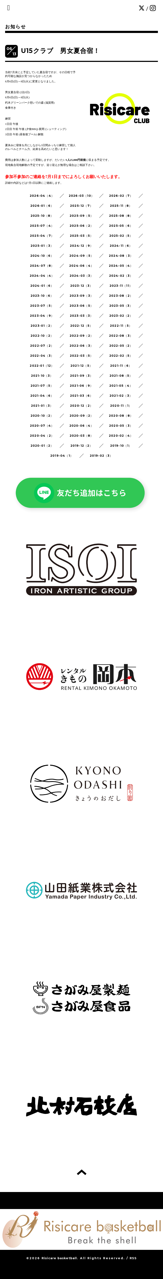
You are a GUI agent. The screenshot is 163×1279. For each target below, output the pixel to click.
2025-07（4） (42, 226)
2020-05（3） (121, 426)
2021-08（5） (121, 376)
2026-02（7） (121, 196)
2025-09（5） (81, 216)
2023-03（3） (81, 316)
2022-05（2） (121, 346)
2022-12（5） (81, 326)
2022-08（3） (121, 336)
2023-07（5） (42, 306)
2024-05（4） (121, 266)
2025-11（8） (121, 206)
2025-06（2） (81, 226)
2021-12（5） (81, 366)
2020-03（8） (82, 436)
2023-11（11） (121, 286)
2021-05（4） (121, 386)
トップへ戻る (81, 1172)
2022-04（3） (42, 356)
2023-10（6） (42, 296)
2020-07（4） (42, 426)
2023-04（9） (42, 316)
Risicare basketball (59, 1258)
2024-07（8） (42, 266)
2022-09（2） (81, 336)
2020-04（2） (42, 436)
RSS (133, 1258)
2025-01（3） (42, 246)
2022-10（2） (42, 336)
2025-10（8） (42, 216)
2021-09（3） (81, 376)
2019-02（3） (101, 456)
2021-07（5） (42, 386)
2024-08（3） (121, 256)
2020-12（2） (81, 406)
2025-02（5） (121, 236)
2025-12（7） (81, 206)
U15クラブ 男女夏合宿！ (60, 51)
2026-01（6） (42, 206)
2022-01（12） (42, 366)
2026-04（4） (42, 196)
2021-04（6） (42, 396)
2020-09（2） (82, 416)
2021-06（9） (81, 386)
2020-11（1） (121, 406)
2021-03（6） (81, 396)
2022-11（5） (121, 326)
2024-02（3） (121, 276)
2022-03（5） (81, 356)
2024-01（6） (42, 286)
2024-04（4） (42, 276)
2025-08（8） (121, 216)
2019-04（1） (61, 456)
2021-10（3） (42, 376)
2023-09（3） (81, 296)
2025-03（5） (81, 236)
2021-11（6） (121, 366)
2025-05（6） (121, 226)
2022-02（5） (121, 356)
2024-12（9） (81, 246)
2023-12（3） (81, 286)
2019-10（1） (121, 446)
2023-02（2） (121, 316)
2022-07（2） (42, 346)
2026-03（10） (81, 196)
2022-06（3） (81, 346)
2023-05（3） (121, 306)
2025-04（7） (42, 236)
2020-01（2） (42, 446)
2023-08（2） (121, 296)
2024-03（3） (82, 276)
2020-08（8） (121, 416)
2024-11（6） (121, 246)
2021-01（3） (42, 406)
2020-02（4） (121, 436)
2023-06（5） (81, 306)
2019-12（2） (81, 446)
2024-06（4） (81, 266)
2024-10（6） (42, 256)
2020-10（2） (42, 416)
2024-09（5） (81, 256)
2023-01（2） (42, 326)
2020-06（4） (81, 426)
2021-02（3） (121, 396)
